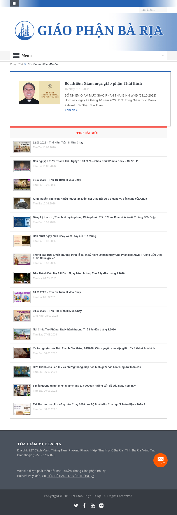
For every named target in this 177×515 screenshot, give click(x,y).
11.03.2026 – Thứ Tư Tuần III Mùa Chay (57, 179)
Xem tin (71, 110)
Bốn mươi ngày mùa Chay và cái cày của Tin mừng (64, 236)
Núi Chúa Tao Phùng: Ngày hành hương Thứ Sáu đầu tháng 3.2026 (74, 329)
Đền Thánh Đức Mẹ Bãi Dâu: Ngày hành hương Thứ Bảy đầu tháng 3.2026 (79, 273)
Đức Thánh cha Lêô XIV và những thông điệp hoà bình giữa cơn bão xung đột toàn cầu (87, 367)
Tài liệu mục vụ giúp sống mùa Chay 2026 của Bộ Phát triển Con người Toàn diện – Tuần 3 (89, 404)
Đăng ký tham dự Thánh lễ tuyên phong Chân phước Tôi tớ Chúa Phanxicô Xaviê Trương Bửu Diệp (94, 217)
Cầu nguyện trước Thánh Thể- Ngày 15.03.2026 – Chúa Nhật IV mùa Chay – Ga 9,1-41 (86, 161)
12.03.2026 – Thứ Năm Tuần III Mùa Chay (58, 142)
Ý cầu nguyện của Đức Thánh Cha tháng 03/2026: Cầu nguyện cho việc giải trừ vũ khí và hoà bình (94, 348)
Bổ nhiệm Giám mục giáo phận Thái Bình (103, 83)
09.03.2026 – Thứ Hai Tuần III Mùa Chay (57, 311)
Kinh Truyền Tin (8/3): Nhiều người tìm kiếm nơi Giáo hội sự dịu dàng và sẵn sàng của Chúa (90, 198)
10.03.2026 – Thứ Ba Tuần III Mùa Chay (57, 292)
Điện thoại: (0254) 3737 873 (36, 455)
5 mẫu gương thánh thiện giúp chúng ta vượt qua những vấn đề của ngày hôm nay (84, 385)
